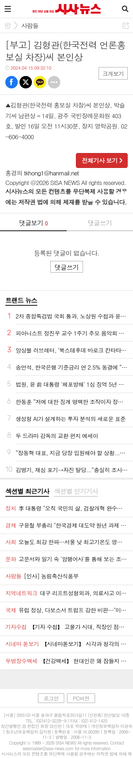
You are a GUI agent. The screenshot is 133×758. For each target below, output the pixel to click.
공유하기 (126, 25)
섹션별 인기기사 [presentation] (76, 491)
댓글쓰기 (100, 222)
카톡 (40, 82)
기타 (54, 82)
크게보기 (113, 74)
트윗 (26, 82)
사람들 (29, 25)
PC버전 (81, 698)
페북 (11, 82)
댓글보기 (33, 222)
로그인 (51, 698)
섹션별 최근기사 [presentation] (27, 491)
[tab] (27, 491)
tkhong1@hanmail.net (51, 173)
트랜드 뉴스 (21, 300)
